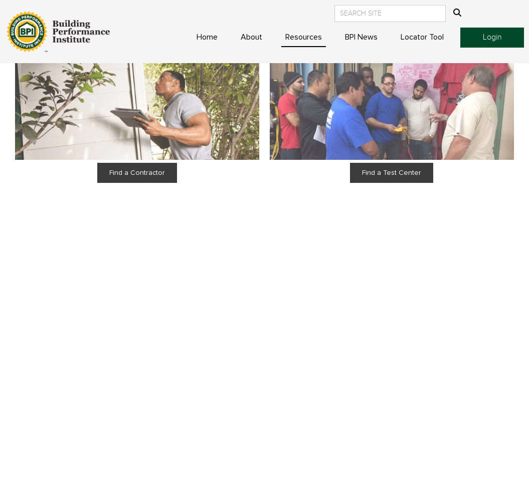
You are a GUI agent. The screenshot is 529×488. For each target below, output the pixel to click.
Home (207, 37)
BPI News (361, 37)
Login (492, 37)
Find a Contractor (137, 172)
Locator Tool (422, 37)
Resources (303, 37)
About (251, 37)
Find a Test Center (392, 172)
